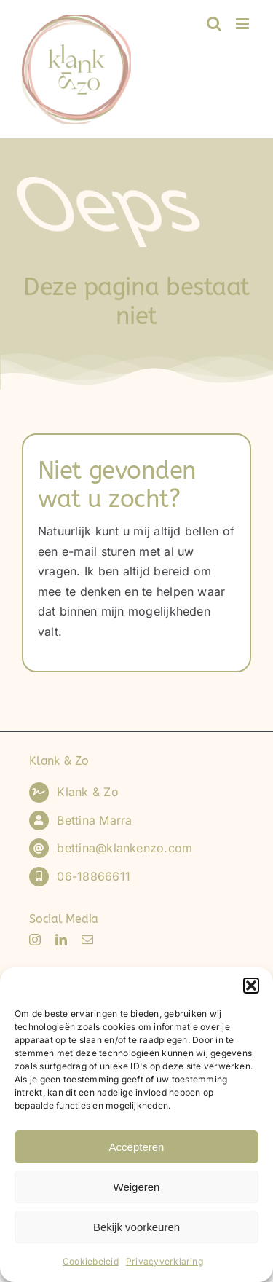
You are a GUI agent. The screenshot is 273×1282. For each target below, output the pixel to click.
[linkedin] (61, 939)
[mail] (87, 939)
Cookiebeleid (91, 1261)
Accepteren (137, 1147)
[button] (251, 985)
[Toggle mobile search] (214, 23)
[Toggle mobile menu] (243, 23)
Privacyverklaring (164, 1261)
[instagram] (35, 939)
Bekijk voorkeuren (136, 1227)
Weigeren (137, 1187)
